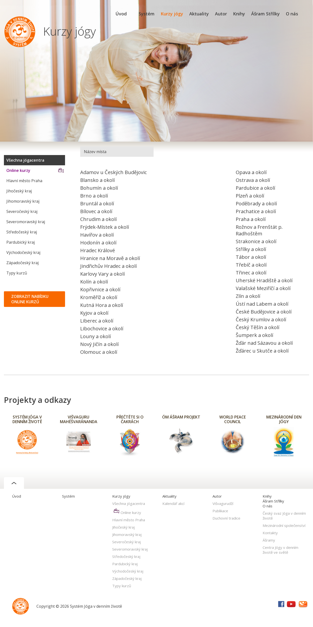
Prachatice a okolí (256, 211)
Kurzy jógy (172, 14)
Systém (147, 14)
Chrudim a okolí (98, 219)
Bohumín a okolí (99, 188)
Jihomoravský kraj (22, 201)
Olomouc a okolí (98, 352)
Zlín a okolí (248, 296)
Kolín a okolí (94, 281)
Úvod (121, 14)
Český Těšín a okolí (257, 327)
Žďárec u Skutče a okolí (262, 350)
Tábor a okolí (251, 257)
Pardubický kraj (20, 242)
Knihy (239, 14)
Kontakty (270, 532)
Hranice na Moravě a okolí (110, 258)
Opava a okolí (251, 172)
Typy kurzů (16, 273)
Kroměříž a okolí (98, 297)
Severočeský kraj (21, 211)
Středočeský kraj (21, 232)
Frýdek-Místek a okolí (104, 227)
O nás (292, 14)
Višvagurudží (222, 503)
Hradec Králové (97, 250)
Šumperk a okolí (254, 335)
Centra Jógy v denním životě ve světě (280, 550)
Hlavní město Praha (24, 180)
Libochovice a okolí (101, 328)
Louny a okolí (95, 336)
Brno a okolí (94, 195)
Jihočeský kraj (19, 191)
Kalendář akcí (173, 503)
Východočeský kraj (23, 252)
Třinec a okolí (251, 272)
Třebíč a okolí (251, 264)
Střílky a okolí (251, 249)
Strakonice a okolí (256, 241)
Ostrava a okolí (253, 180)
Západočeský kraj (22, 262)
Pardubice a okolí (255, 188)
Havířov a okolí (97, 234)
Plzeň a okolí (250, 195)
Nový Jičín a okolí (99, 344)
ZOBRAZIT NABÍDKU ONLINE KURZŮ (29, 299)
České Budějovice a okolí (263, 311)
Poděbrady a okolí (256, 203)
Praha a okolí (251, 219)
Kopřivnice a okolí (100, 289)
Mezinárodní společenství (284, 525)
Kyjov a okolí (94, 313)
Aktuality (199, 14)
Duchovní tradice (226, 518)
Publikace (220, 510)
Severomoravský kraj (25, 221)
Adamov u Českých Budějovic (113, 172)
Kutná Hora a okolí (101, 305)
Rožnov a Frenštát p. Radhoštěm (259, 230)
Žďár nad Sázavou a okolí (264, 343)
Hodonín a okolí (98, 242)
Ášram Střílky (265, 14)
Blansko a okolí (97, 180)
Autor (221, 14)
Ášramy (269, 540)
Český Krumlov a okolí (261, 319)
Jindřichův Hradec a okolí (108, 266)
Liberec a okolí (96, 320)
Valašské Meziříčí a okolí (263, 288)
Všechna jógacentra (25, 160)
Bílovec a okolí (96, 211)
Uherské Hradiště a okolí (264, 280)
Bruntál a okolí (97, 203)
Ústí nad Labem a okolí (262, 304)
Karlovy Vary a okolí (102, 274)
